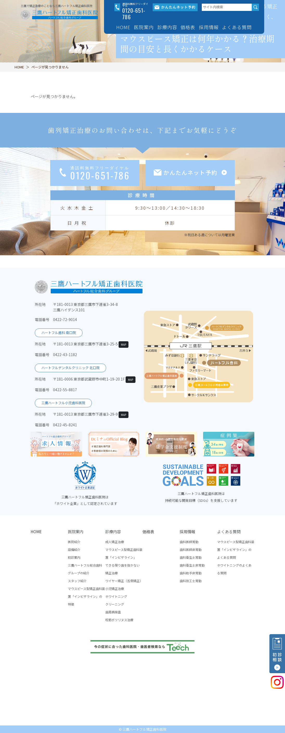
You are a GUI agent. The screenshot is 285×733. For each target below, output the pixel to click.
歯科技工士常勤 (191, 580)
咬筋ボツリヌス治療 (119, 620)
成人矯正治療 (114, 541)
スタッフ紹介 (77, 580)
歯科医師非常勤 (191, 549)
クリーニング (114, 604)
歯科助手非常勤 (191, 573)
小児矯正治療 (114, 588)
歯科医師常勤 (189, 541)
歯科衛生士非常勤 (192, 565)
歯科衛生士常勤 (191, 557)
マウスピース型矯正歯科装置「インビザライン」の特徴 (86, 596)
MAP (123, 344)
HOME (123, 27)
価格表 (187, 27)
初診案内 (74, 557)
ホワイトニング (116, 596)
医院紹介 (74, 541)
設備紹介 (74, 549)
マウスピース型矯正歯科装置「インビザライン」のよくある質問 (235, 549)
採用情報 (187, 531)
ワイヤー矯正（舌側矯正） (124, 580)
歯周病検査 (113, 612)
